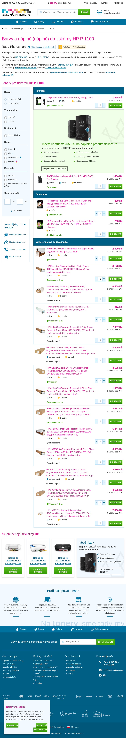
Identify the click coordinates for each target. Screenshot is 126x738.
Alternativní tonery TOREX (46, 667)
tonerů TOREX (66, 65)
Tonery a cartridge (17, 29)
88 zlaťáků (78, 183)
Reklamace (7, 674)
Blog (36, 680)
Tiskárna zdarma (103, 21)
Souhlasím (12, 725)
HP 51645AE (21, 57)
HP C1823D (42, 57)
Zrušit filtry (16, 211)
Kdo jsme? (70, 661)
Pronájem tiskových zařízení (46, 677)
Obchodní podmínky (74, 667)
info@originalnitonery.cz (113, 670)
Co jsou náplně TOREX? (54, 169)
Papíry (38, 21)
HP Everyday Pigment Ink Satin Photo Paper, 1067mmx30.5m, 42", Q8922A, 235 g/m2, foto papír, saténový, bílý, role (68, 269)
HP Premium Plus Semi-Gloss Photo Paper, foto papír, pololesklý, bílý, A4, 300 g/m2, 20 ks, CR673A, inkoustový (69, 204)
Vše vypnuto (40, 729)
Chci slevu (105, 642)
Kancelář (78, 21)
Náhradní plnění (9, 677)
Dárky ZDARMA (41, 664)
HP (28, 29)
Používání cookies (73, 664)
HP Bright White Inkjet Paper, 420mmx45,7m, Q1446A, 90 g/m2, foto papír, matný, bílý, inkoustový (68, 310)
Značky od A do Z (10, 667)
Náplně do (13, 561)
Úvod (5, 29)
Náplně (18, 21)
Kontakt (104, 3)
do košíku (115, 105)
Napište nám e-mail (14, 242)
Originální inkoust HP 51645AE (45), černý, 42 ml (70, 97)
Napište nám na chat (15, 234)
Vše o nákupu (90, 3)
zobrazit (13, 570)
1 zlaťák (77, 101)
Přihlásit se (118, 3)
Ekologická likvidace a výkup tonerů (46, 672)
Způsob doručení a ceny (13, 661)
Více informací (38, 719)
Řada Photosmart (38, 29)
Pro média (70, 671)
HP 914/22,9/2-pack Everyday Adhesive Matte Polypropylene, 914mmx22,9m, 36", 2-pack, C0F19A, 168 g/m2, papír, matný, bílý (68, 371)
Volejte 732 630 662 (15, 249)
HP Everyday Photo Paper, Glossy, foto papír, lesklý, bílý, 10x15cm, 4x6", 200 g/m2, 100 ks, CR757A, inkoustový (71, 224)
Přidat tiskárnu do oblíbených (41, 47)
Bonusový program (11, 671)
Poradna (38, 683)
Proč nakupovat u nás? (44, 661)
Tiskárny (57, 21)
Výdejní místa (8, 664)
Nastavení (41, 725)
